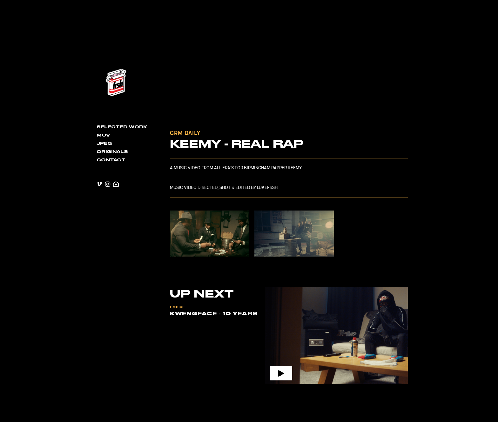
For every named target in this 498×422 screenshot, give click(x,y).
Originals (112, 152)
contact (111, 160)
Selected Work (122, 127)
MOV (103, 135)
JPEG (104, 143)
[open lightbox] (209, 234)
